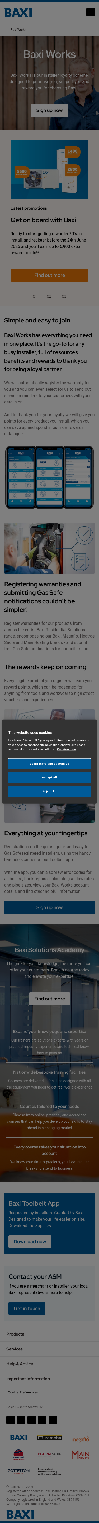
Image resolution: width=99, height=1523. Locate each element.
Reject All (49, 791)
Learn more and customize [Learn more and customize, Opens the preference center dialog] (49, 763)
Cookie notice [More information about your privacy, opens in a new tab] (66, 749)
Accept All (49, 777)
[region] (49, 762)
